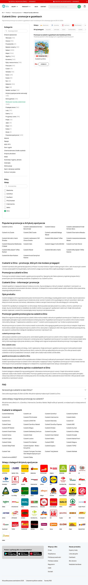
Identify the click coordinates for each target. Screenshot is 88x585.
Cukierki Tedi (6, 451)
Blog (36, 6)
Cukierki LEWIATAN (29, 421)
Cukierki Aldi (6, 417)
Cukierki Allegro (28, 428)
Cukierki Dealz (6, 424)
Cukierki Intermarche (51, 417)
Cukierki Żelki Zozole (30, 232)
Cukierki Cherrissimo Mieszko (76, 232)
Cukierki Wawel (28, 250)
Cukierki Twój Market (51, 451)
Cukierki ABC (71, 424)
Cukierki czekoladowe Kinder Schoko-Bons (75, 228)
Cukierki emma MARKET (9, 457)
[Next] (86, 1)
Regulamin (51, 564)
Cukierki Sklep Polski (8, 446)
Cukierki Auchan (72, 428)
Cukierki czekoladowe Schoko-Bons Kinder (33, 228)
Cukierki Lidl (27, 414)
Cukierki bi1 (70, 421)
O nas (50, 550)
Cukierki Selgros (72, 442)
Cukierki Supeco (50, 446)
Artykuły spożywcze (16, 12)
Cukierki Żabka (28, 457)
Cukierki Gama (6, 435)
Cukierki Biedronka (8, 414)
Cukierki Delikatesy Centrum (32, 431)
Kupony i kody (73, 550)
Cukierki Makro (49, 439)
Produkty (8, 12)
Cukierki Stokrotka (51, 421)
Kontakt (43, 6)
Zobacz (43, 64)
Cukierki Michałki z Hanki (53, 250)
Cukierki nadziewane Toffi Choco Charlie (32, 239)
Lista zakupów (73, 554)
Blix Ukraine (72, 561)
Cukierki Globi (28, 435)
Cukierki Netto (71, 417)
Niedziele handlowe (75, 564)
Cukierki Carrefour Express (53, 424)
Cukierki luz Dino (7, 227)
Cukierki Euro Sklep (73, 431)
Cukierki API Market (8, 428)
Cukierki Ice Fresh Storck (74, 244)
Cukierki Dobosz (50, 227)
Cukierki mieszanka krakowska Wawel (76, 239)
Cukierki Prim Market (30, 442)
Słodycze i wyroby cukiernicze (31, 12)
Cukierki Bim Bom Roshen (10, 255)
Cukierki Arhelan (50, 428)
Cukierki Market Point (73, 439)
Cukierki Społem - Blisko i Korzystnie (31, 447)
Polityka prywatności (54, 557)
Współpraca (52, 554)
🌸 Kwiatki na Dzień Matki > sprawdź (66, 1)
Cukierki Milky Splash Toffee (53, 238)
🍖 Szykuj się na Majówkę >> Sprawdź (22, 1)
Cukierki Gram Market (52, 435)
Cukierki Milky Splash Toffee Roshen (11, 251)
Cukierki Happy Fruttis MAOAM (54, 244)
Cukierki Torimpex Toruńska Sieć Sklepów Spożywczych (32, 452)
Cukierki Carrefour (51, 414)
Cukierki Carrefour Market (32, 424)
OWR (49, 568)
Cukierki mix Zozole (8, 232)
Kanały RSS (48, 581)
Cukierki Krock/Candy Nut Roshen (32, 257)
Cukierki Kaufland (72, 414)
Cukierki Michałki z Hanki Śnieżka (10, 239)
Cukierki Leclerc (29, 439)
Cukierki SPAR (49, 442)
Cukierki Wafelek (72, 451)
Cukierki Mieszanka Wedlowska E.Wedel (11, 245)
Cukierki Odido (6, 442)
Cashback (72, 557)
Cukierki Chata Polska (9, 431)
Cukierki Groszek (72, 435)
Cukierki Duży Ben (50, 431)
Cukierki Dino (6, 421)
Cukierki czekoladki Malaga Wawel (53, 234)
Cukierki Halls (28, 244)
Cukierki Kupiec (7, 439)
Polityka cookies (53, 561)
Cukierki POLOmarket (30, 417)
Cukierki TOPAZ (71, 446)
